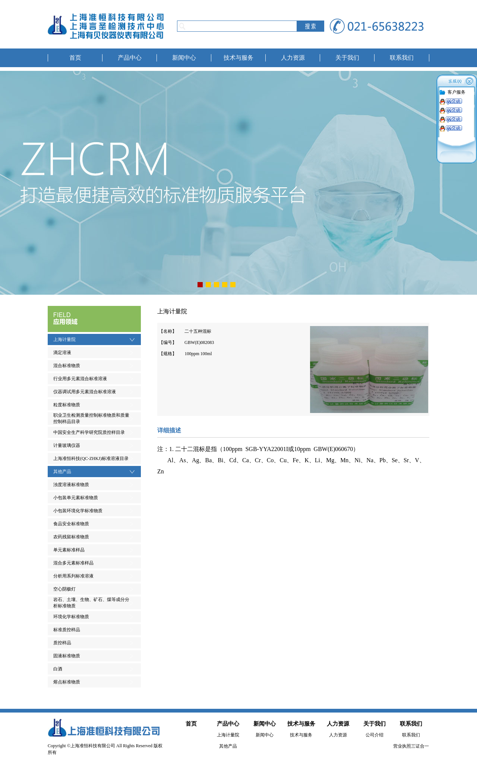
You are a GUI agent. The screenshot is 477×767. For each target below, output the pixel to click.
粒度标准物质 (66, 404)
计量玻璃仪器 (66, 445)
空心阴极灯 (64, 589)
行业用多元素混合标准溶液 (80, 378)
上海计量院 (64, 339)
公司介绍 (374, 735)
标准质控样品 (66, 629)
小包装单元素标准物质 (75, 497)
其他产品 (62, 471)
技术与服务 (238, 57)
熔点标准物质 (66, 682)
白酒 (57, 668)
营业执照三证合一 (411, 746)
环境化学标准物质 (71, 616)
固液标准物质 (66, 655)
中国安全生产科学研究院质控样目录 (89, 432)
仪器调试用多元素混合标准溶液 (84, 391)
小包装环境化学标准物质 (77, 510)
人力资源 (293, 57)
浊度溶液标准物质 (71, 484)
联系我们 (402, 57)
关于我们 (347, 57)
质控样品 (62, 642)
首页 (75, 57)
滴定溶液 (62, 352)
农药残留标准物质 (71, 536)
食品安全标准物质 (71, 523)
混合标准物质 (66, 365)
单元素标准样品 (69, 549)
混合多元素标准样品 (73, 563)
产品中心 (130, 57)
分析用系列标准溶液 (73, 576)
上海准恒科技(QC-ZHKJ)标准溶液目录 (91, 458)
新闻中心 (184, 57)
